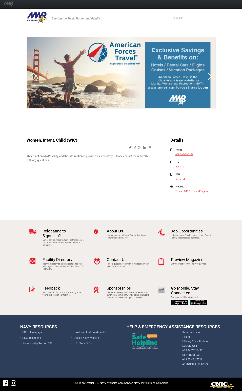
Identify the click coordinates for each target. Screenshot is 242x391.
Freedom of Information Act (89, 332)
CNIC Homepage (32, 332)
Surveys (169, 30)
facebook (135, 147)
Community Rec (65, 30)
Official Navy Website (86, 338)
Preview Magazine (187, 259)
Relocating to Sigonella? (54, 233)
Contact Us (117, 259)
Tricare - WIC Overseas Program (191, 191)
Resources (139, 30)
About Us (115, 231)
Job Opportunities (187, 231)
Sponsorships (119, 288)
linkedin (144, 147)
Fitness (102, 30)
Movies (47, 30)
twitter (130, 147)
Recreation (86, 30)
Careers (155, 30)
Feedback (51, 288)
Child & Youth (120, 30)
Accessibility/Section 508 (37, 343)
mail (150, 147)
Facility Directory (57, 259)
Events (34, 30)
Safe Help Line (191, 332)
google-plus (139, 147)
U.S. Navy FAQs (82, 343)
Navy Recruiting (31, 338)
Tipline (186, 337)
